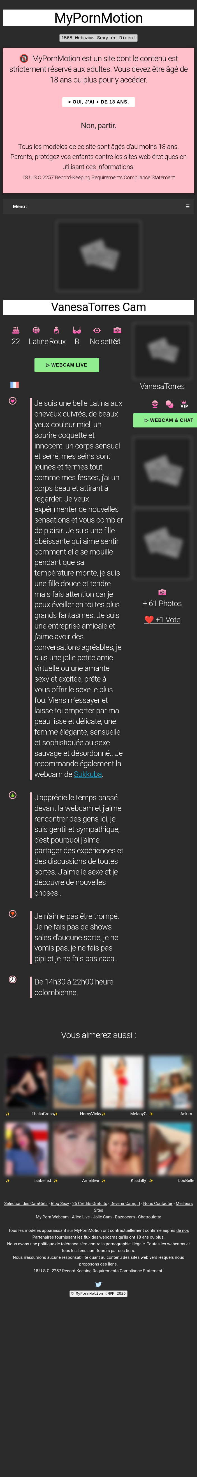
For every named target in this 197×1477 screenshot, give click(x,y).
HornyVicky (90, 1113)
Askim (186, 1113)
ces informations (109, 167)
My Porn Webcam (52, 1217)
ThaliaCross (43, 1113)
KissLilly (138, 1180)
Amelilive (90, 1180)
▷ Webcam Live (66, 364)
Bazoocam (125, 1217)
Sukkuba (88, 774)
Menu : (20, 206)
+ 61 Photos (162, 603)
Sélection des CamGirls (26, 1203)
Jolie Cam (102, 1217)
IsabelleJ (42, 1180)
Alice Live (81, 1217)
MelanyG (138, 1113)
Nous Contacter (157, 1203)
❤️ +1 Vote (162, 619)
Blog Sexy (60, 1203)
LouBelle (186, 1180)
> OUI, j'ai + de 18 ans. (98, 102)
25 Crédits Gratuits (89, 1203)
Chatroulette (149, 1217)
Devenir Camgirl (125, 1203)
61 (117, 341)
